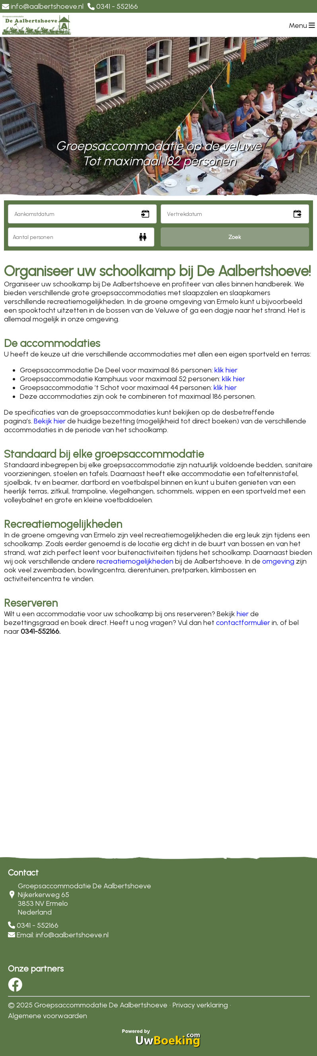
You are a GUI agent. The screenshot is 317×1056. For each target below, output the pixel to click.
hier (243, 613)
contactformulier (243, 622)
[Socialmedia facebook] (15, 987)
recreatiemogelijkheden (135, 561)
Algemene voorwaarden (47, 1015)
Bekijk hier (50, 421)
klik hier (225, 370)
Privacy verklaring (200, 1005)
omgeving (278, 561)
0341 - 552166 (37, 925)
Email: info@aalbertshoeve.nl (63, 935)
